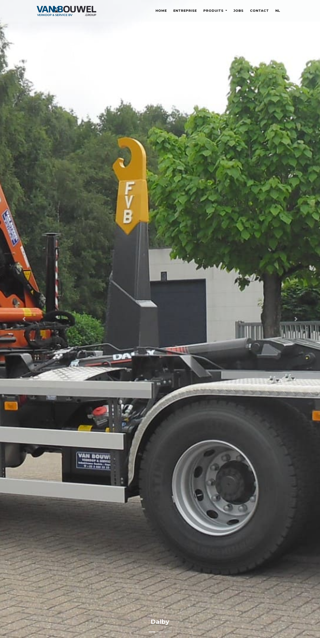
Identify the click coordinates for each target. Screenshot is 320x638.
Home (161, 13)
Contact (259, 13)
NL (277, 13)
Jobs (239, 13)
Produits (214, 13)
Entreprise (185, 13)
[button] (24, 319)
